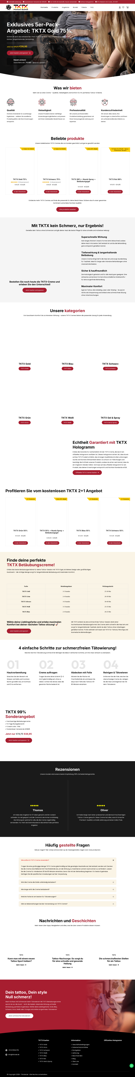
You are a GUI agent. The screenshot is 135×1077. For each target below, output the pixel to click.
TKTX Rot (42, 1059)
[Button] (120, 7)
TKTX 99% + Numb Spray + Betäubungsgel (83, 180)
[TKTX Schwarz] (110, 341)
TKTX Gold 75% (20, 179)
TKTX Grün (26, 596)
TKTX (21, 955)
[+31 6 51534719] (6, 1050)
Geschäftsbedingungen (81, 1045)
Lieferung (75, 1053)
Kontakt (75, 1064)
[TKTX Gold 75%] (20, 161)
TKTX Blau (26, 612)
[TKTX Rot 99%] (115, 161)
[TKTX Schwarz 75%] (51, 161)
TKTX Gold (26, 591)
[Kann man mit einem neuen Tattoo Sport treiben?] (21, 932)
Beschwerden (77, 1056)
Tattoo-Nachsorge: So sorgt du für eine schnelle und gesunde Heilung (67, 961)
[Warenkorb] (128, 7)
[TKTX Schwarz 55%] (115, 512)
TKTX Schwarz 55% (114, 530)
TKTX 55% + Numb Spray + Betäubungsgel (52, 531)
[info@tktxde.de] (6, 1054)
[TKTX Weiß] (67, 395)
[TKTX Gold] (25, 341)
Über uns (75, 1061)
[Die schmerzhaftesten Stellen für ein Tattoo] (114, 932)
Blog (74, 1059)
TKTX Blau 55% (83, 530)
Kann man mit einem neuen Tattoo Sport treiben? (21, 959)
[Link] (16, 7)
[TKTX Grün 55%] (20, 512)
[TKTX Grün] (25, 395)
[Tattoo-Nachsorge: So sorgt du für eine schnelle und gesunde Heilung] (67, 932)
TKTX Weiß (26, 606)
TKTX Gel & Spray (45, 1061)
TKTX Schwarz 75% (51, 179)
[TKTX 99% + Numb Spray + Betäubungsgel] (83, 161)
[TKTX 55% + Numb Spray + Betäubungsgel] (52, 512)
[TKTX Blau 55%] (83, 512)
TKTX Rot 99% (115, 179)
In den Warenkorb (20, 192)
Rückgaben (76, 1050)
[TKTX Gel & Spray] (110, 395)
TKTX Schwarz (26, 601)
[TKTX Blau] (67, 341)
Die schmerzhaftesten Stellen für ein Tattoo (114, 959)
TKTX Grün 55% (20, 530)
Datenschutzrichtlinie (80, 1047)
